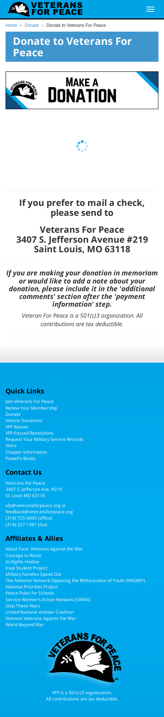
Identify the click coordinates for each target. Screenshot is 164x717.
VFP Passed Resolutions (29, 433)
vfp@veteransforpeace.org (33, 505)
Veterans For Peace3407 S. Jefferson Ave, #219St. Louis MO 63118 (34, 489)
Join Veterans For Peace (30, 401)
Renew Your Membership (31, 408)
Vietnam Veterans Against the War (41, 618)
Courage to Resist (24, 555)
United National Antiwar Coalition (40, 612)
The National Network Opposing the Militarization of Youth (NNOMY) (75, 580)
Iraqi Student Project (26, 568)
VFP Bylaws (17, 427)
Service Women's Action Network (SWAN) (48, 599)
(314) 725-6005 (21, 518)
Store (11, 445)
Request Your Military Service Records (44, 439)
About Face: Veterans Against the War (44, 549)
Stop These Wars (23, 606)
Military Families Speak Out (33, 574)
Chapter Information (26, 452)
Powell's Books (21, 458)
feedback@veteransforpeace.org (39, 512)
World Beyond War (25, 624)
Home (11, 25)
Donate (32, 25)
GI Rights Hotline (22, 562)
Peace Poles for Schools (30, 593)
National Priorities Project (32, 587)
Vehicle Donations (24, 420)
